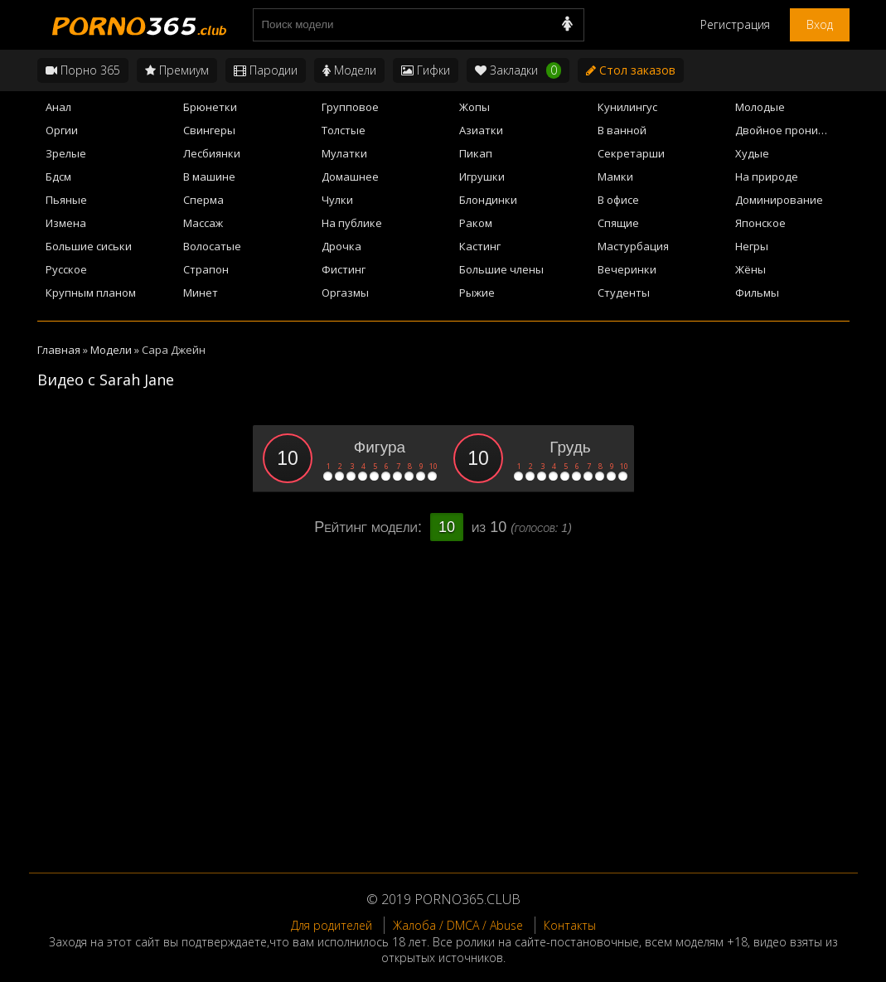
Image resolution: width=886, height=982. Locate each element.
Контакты (570, 925)
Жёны (750, 269)
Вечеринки (627, 269)
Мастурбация (633, 246)
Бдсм (58, 176)
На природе (766, 176)
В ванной (622, 130)
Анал (58, 106)
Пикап (475, 153)
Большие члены (501, 269)
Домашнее (350, 176)
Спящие (618, 222)
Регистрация (735, 24)
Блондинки (488, 199)
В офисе (618, 199)
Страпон (206, 269)
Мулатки (344, 153)
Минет (200, 292)
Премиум (177, 70)
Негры (751, 246)
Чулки (337, 199)
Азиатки (481, 130)
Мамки (615, 176)
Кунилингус (627, 106)
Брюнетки (210, 106)
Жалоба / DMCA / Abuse (458, 925)
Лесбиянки (211, 153)
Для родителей (331, 925)
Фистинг (344, 269)
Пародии (266, 70)
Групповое (350, 106)
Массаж (203, 222)
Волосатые (212, 246)
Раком (475, 222)
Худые (752, 153)
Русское (66, 269)
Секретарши (631, 153)
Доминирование (779, 199)
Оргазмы (345, 292)
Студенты (624, 292)
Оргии (62, 130)
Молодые (760, 106)
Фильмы (757, 292)
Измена (66, 222)
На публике (352, 222)
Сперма (203, 199)
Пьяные (66, 199)
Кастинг (480, 246)
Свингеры (209, 130)
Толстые (344, 130)
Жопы (474, 106)
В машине (209, 176)
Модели (349, 70)
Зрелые (66, 153)
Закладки (518, 70)
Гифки (425, 70)
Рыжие (477, 292)
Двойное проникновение (792, 130)
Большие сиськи (89, 246)
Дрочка (341, 246)
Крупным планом (91, 292)
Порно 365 (83, 70)
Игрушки (482, 176)
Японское (760, 222)
